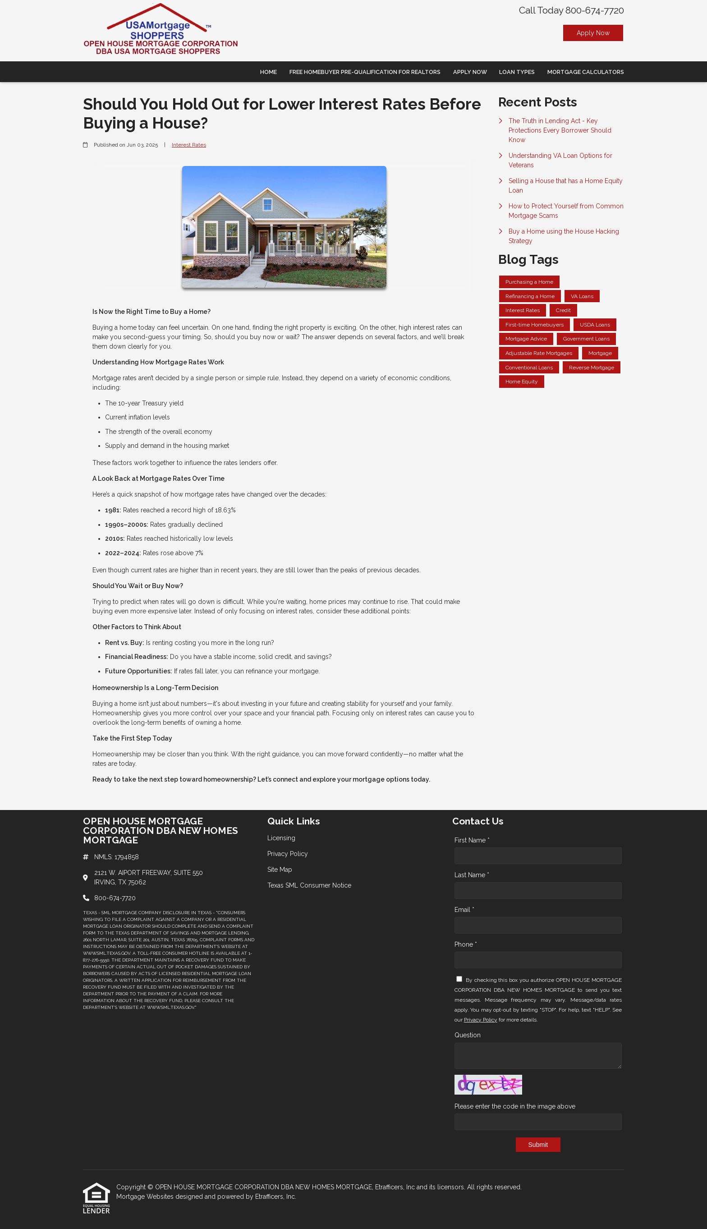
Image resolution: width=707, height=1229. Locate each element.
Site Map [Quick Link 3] (279, 869)
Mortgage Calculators (585, 72)
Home (268, 72)
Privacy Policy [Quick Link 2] (287, 853)
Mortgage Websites (145, 1196)
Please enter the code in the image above (514, 1106)
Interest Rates (189, 145)
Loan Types (517, 72)
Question (467, 1035)
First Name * (472, 840)
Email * (464, 909)
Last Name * (471, 875)
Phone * (465, 944)
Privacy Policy (480, 1020)
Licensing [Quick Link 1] (281, 838)
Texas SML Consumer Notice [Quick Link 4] (309, 885)
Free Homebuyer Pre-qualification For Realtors (365, 72)
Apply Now (593, 33)
